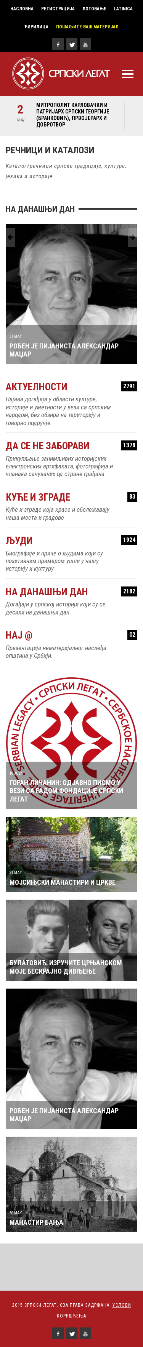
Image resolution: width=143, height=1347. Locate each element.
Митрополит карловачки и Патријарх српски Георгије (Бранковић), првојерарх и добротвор (72, 115)
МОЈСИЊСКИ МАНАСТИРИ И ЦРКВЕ (63, 882)
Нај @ (71, 635)
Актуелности (71, 387)
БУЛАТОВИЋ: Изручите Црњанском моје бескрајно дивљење (66, 967)
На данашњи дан (71, 592)
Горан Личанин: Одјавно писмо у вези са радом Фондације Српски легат (66, 791)
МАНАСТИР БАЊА (36, 1222)
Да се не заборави (71, 446)
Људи (71, 540)
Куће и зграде (71, 497)
